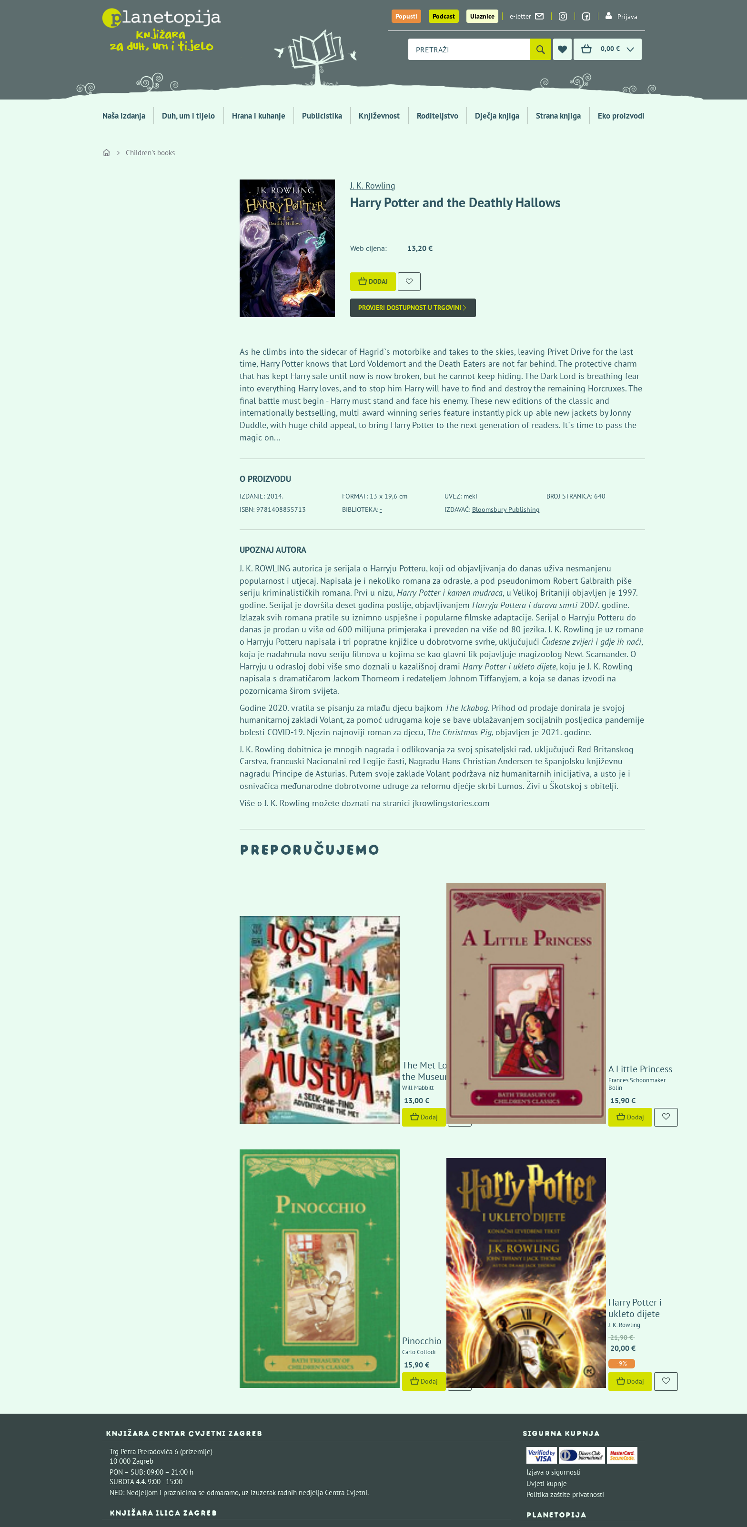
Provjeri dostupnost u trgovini (413, 307)
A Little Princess (553, 934)
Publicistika (322, 115)
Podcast (444, 16)
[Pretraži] (540, 49)
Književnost (379, 115)
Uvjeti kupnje (546, 1198)
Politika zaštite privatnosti (565, 1209)
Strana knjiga (558, 115)
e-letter (527, 16)
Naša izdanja (123, 115)
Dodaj (373, 281)
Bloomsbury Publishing (506, 509)
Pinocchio (333, 1056)
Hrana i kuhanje (258, 115)
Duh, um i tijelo (188, 115)
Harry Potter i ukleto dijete (574, 1029)
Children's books (150, 152)
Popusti (406, 16)
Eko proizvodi (621, 115)
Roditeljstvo (437, 115)
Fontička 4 (125, 1374)
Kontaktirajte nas (611, 1246)
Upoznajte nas (547, 1246)
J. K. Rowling (372, 185)
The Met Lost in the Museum (371, 934)
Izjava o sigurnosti (553, 1187)
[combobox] (469, 49)
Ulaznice (482, 16)
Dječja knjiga (497, 115)
